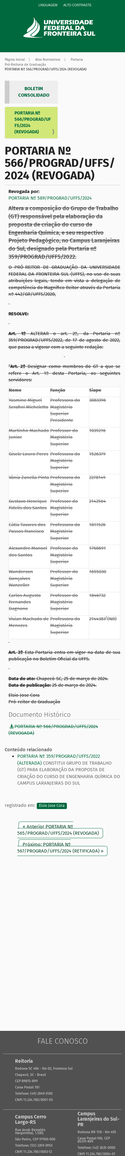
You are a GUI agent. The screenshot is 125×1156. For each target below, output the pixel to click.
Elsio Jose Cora (52, 805)
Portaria (77, 60)
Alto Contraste (77, 5)
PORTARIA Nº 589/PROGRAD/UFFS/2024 (50, 198)
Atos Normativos (47, 60)
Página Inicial (15, 60)
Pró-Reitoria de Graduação (25, 65)
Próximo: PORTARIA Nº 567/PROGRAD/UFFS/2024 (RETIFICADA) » (60, 848)
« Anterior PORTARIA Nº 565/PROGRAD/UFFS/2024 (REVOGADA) (58, 830)
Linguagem (48, 5)
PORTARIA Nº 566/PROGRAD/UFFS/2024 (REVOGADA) (32, 122)
